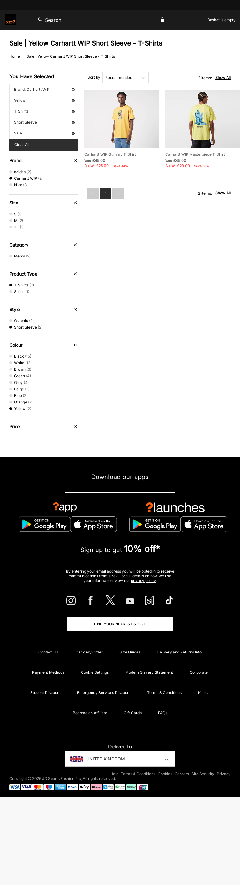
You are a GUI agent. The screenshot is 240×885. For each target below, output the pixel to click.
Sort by (94, 77)
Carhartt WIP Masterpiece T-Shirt (195, 154)
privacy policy (143, 580)
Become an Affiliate (90, 713)
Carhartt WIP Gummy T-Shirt (110, 154)
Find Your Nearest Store (120, 624)
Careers (182, 773)
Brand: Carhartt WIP (44, 89)
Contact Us (48, 652)
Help (114, 773)
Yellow (44, 100)
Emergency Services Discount (104, 692)
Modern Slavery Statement (149, 672)
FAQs (162, 713)
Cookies (165, 773)
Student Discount (45, 692)
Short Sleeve (44, 122)
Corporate (199, 672)
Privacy (224, 773)
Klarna (204, 692)
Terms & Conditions (164, 692)
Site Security (203, 773)
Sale (44, 133)
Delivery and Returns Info (179, 652)
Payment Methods (48, 672)
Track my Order (89, 652)
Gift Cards (133, 713)
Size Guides (129, 652)
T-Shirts (44, 111)
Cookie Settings (95, 672)
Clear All (21, 144)
